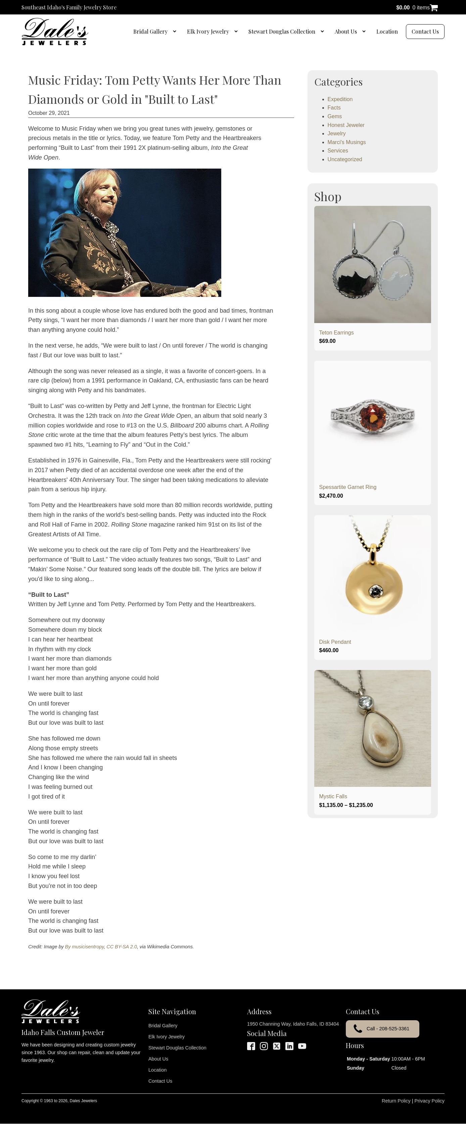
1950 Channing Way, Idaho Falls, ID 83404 (293, 1024)
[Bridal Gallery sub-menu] (176, 31)
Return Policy (396, 1101)
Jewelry (337, 133)
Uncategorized (345, 159)
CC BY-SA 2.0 (121, 946)
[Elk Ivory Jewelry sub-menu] (237, 31)
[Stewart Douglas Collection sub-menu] (324, 31)
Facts (334, 107)
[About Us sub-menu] (365, 31)
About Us (346, 31)
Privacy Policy (429, 1101)
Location (387, 31)
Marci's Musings (347, 142)
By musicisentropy (84, 946)
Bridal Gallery (150, 31)
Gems (335, 116)
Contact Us (425, 31)
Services (338, 150)
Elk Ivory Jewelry (208, 31)
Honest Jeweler (346, 125)
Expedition (340, 99)
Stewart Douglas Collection (281, 31)
